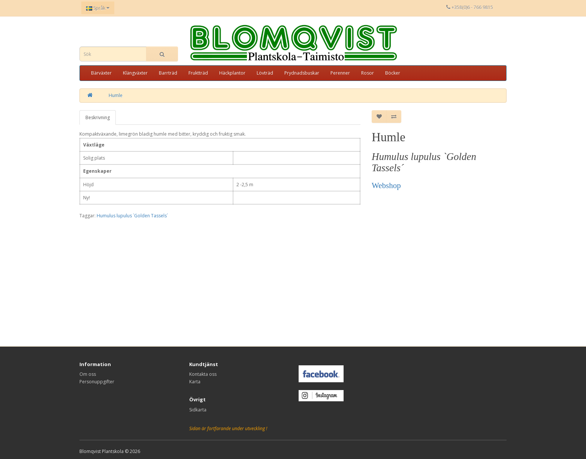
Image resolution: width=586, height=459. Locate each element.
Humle (116, 95)
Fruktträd (198, 73)
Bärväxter (101, 73)
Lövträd (265, 73)
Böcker (392, 73)
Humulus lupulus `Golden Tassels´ (132, 215)
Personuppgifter (96, 381)
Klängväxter (135, 73)
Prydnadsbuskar (301, 73)
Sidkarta (197, 410)
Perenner (340, 73)
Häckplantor (232, 73)
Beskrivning (97, 117)
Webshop (386, 185)
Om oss (87, 374)
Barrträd (168, 73)
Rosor (367, 73)
